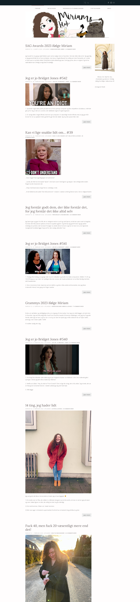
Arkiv (109, 8)
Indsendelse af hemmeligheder (73, 8)
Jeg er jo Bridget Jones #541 (46, 243)
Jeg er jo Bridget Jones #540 (46, 339)
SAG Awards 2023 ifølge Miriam (48, 46)
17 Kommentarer (78, 306)
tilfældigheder (59, 533)
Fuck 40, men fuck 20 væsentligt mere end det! (56, 528)
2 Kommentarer (70, 49)
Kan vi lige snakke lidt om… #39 (49, 132)
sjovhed (78, 136)
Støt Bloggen (95, 8)
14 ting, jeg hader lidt (40, 405)
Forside (37, 8)
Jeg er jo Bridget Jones (61, 81)
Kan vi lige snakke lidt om (61, 136)
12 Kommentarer (75, 81)
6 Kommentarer (75, 247)
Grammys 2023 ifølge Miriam (46, 303)
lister (73, 136)
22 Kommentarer (75, 215)
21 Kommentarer (68, 409)
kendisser (54, 49)
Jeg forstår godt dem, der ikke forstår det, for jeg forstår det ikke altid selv (56, 209)
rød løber (61, 49)
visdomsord (64, 215)
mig (53, 533)
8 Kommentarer (74, 342)
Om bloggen (52, 8)
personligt (56, 215)
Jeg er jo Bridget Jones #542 (46, 78)
